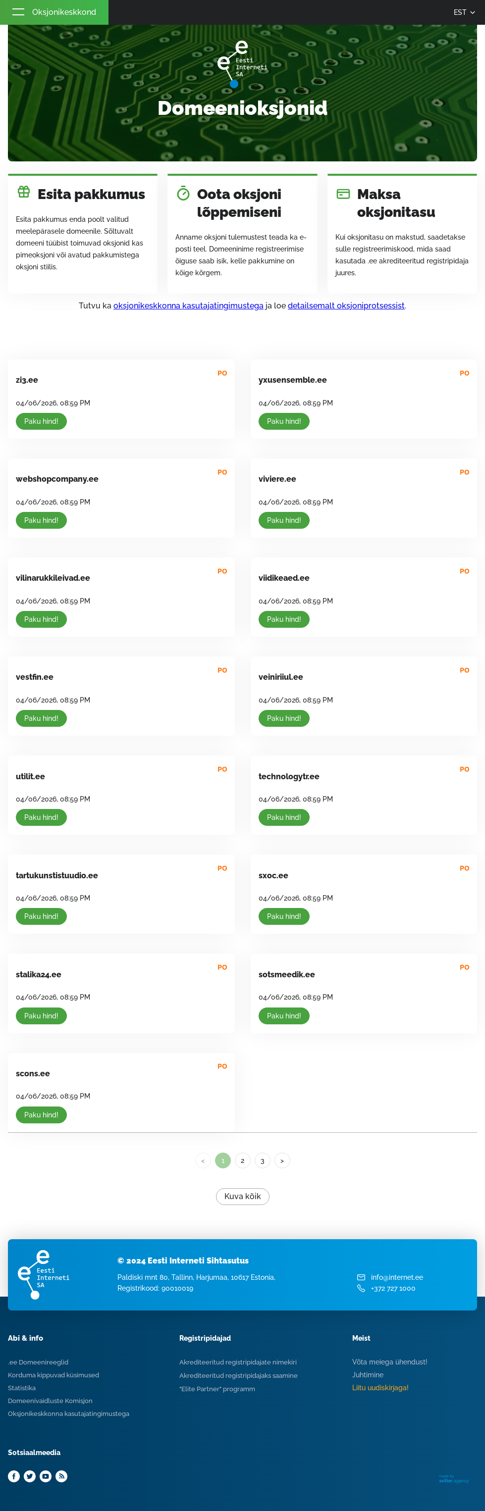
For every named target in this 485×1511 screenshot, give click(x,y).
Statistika (22, 1388)
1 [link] (222, 1160)
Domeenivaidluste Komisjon (50, 1401)
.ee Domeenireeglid (38, 1362)
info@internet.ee (397, 1277)
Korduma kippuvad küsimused (53, 1375)
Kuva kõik (242, 1196)
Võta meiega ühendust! (390, 1362)
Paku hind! (41, 421)
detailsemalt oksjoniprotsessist (346, 305)
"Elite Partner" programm (217, 1389)
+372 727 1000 (393, 1288)
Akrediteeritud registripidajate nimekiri (238, 1362)
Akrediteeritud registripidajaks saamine (238, 1375)
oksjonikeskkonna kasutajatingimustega (188, 305)
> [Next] (282, 1160)
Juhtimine (367, 1375)
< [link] (203, 1160)
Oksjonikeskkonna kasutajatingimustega (68, 1413)
